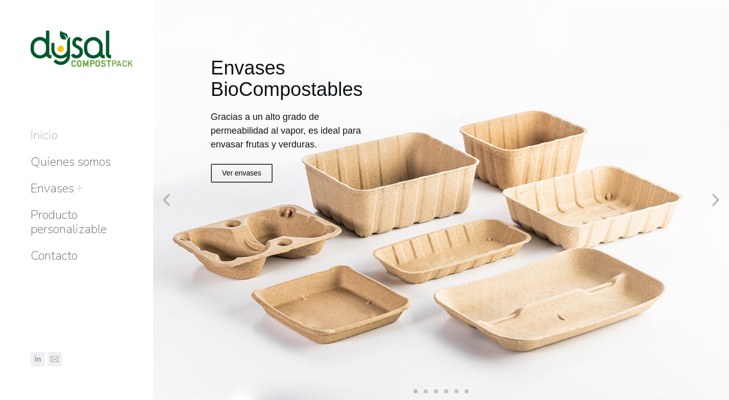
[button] (416, 391)
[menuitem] (44, 135)
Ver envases (241, 173)
